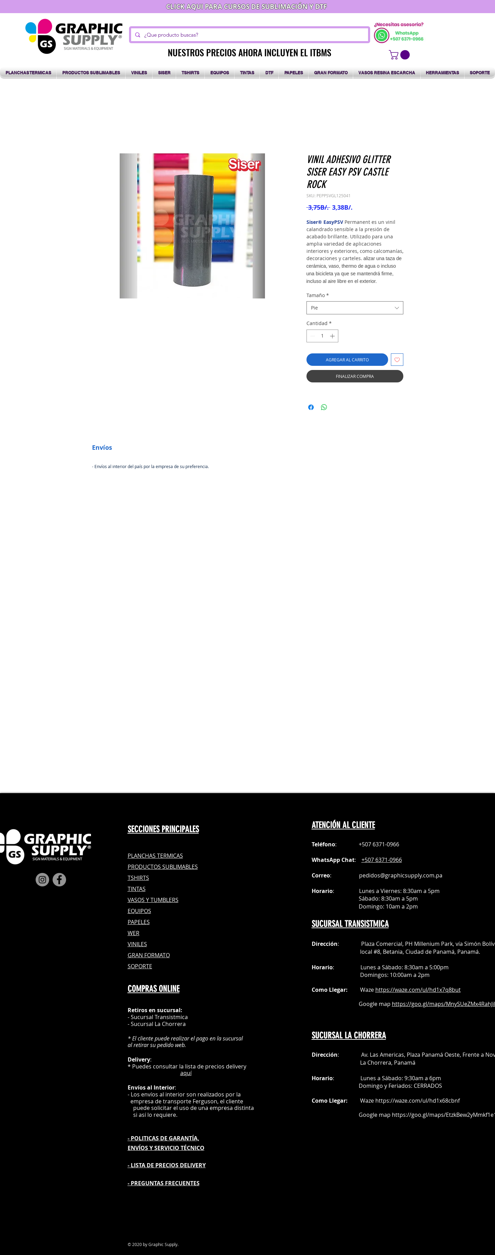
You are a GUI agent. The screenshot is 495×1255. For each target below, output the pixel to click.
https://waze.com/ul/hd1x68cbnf (417, 1100)
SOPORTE (140, 966)
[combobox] (354, 307)
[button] (400, 54)
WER (133, 933)
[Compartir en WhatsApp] (324, 407)
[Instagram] (42, 879)
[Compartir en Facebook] (311, 407)
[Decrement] (312, 336)
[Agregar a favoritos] (397, 359)
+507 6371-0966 (381, 860)
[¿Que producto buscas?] (249, 34)
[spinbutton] (322, 336)
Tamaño (317, 295)
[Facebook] (59, 879)
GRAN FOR (141, 955)
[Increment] (333, 336)
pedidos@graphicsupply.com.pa (400, 875)
